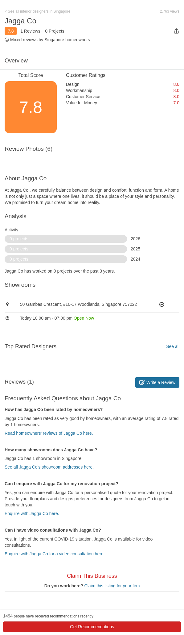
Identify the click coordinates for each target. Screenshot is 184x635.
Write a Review (157, 382)
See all (172, 346)
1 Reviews (30, 31)
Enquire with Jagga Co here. (32, 513)
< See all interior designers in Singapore (37, 11)
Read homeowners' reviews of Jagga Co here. (49, 433)
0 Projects (54, 31)
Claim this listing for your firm (112, 585)
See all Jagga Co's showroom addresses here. (49, 467)
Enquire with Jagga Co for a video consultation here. (55, 553)
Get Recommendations (92, 626)
